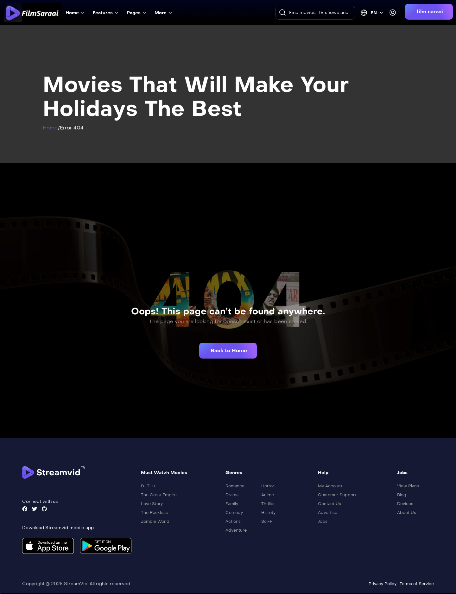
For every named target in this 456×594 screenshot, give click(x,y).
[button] (429, 12)
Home (50, 128)
